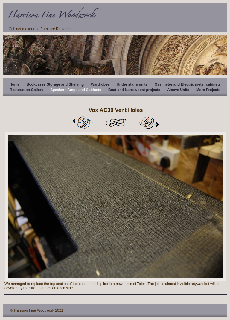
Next (149, 123)
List (115, 123)
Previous (82, 123)
